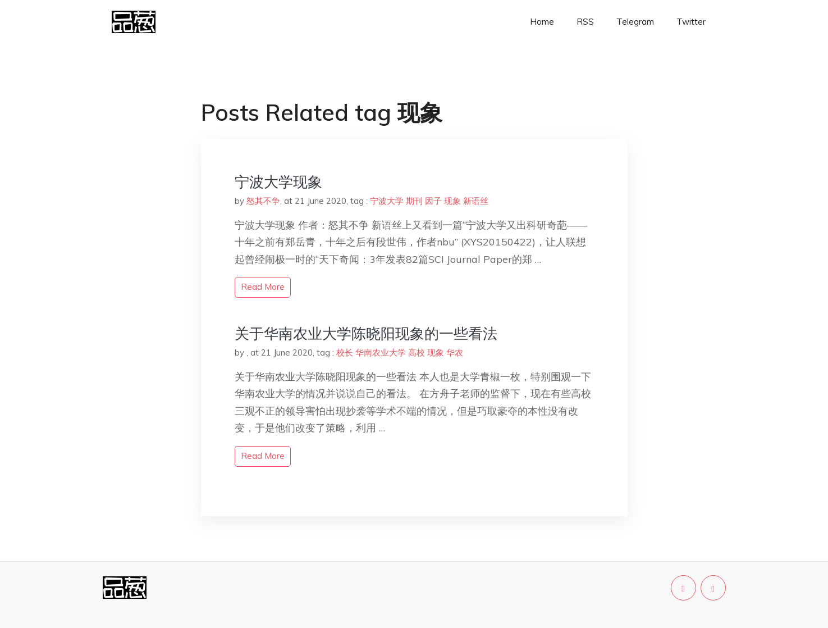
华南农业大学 (380, 352)
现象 (452, 200)
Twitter (691, 21)
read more (263, 286)
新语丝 (475, 200)
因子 (433, 200)
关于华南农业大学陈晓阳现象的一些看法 (366, 333)
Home (542, 21)
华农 (454, 352)
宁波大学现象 (278, 181)
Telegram (635, 21)
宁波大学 (387, 200)
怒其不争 (263, 200)
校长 (344, 352)
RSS (585, 21)
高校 (416, 352)
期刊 (414, 200)
